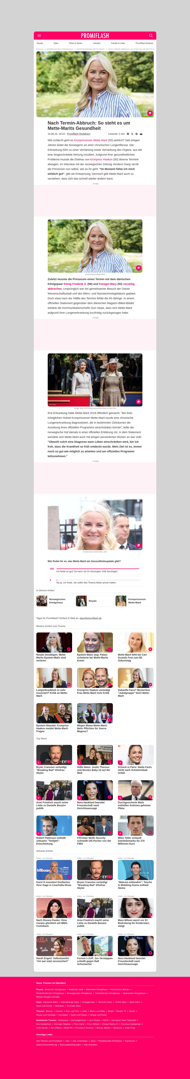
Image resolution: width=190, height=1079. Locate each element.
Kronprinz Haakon (101, 159)
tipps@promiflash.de (91, 618)
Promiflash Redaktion (78, 133)
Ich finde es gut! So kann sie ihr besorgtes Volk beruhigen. (87, 571)
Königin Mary (108, 284)
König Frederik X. (75, 284)
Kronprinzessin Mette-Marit (90, 140)
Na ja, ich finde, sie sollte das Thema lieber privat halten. (86, 582)
